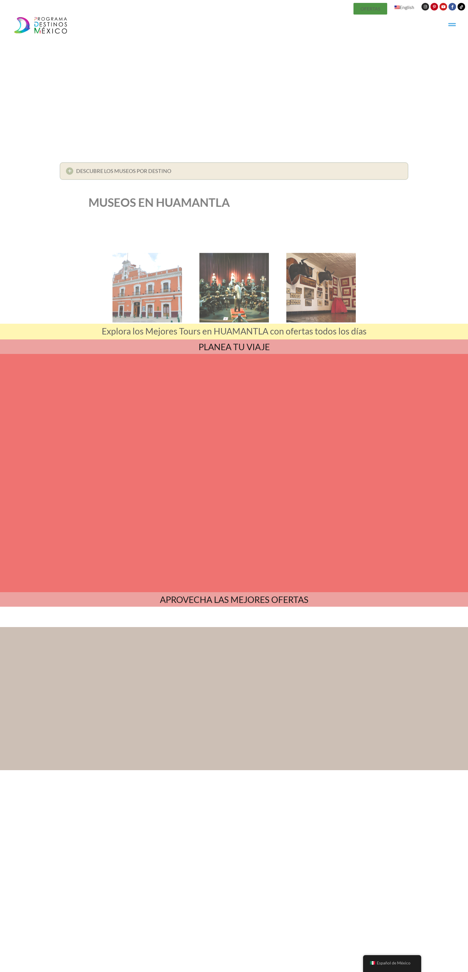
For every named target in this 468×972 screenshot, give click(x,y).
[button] (234, 172)
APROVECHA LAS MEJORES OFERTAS (234, 544)
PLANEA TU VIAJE (234, 346)
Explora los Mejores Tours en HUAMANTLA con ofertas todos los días (234, 331)
